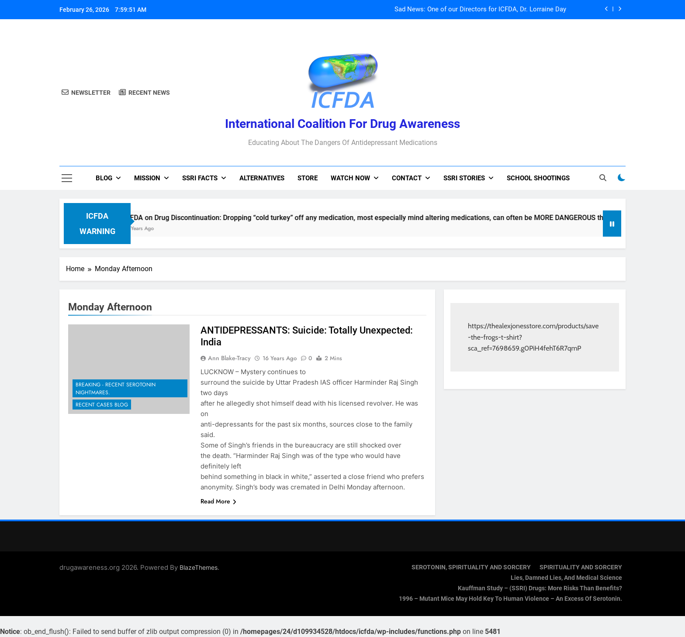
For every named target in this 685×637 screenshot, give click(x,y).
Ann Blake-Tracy (229, 358)
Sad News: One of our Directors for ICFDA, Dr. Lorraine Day (480, 9)
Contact (407, 178)
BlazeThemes (199, 567)
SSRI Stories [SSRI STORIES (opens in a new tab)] (464, 178)
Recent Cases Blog (102, 405)
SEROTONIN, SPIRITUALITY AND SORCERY (471, 567)
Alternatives (261, 178)
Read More (218, 501)
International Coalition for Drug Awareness (342, 124)
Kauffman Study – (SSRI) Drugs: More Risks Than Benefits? (540, 588)
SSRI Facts (200, 178)
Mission (147, 178)
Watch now (350, 178)
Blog (104, 178)
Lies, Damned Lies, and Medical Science (566, 578)
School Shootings (538, 178)
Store (308, 178)
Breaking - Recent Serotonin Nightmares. (116, 388)
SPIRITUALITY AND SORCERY (581, 567)
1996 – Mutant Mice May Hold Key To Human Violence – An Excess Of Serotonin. (510, 599)
